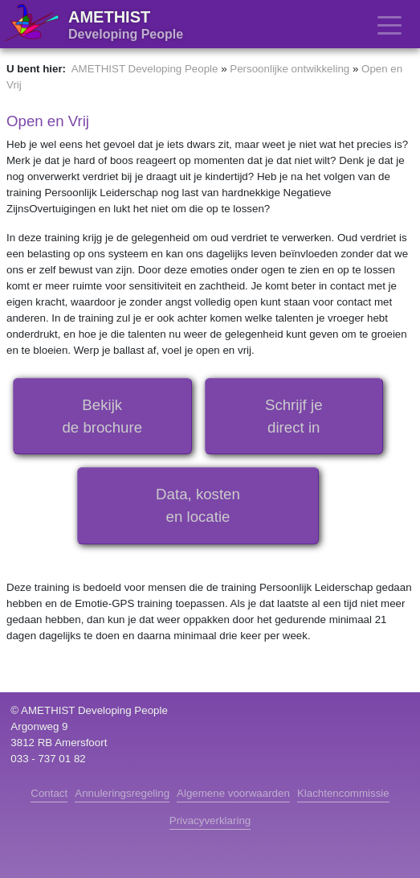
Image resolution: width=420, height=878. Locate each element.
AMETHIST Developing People (144, 69)
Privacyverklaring (210, 820)
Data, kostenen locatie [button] (198, 505)
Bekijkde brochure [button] (102, 416)
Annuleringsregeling (122, 793)
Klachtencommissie (343, 793)
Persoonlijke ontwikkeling (289, 69)
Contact (49, 793)
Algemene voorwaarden (233, 793)
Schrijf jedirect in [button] (294, 416)
